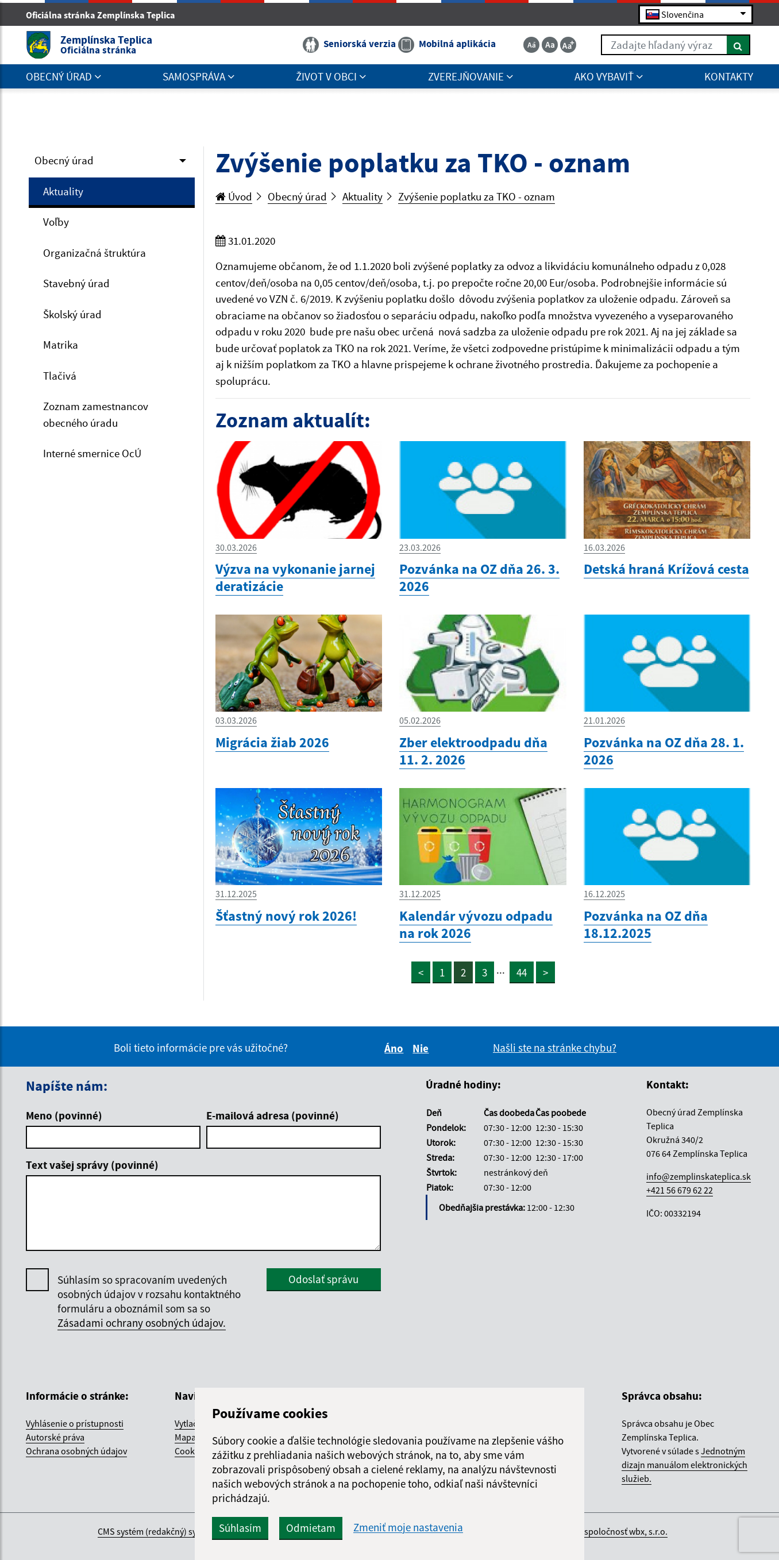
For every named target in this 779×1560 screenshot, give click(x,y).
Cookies (190, 1451)
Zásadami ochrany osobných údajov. (141, 1323)
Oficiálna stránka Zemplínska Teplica (105, 15)
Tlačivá (59, 376)
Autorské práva (55, 1437)
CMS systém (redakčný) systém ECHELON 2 (179, 1531)
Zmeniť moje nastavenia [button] (408, 1527)
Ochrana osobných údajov (76, 1451)
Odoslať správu (323, 1279)
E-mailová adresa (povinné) (272, 1115)
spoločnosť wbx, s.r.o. (626, 1531)
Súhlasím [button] (240, 1528)
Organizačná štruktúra (94, 253)
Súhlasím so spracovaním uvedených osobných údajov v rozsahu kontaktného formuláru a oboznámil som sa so (149, 1301)
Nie (422, 1048)
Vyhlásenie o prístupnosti (75, 1423)
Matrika (60, 345)
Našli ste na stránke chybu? (554, 1048)
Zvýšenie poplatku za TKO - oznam (476, 196)
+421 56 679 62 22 (679, 1190)
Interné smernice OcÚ (92, 453)
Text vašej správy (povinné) (92, 1165)
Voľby (56, 222)
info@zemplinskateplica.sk (698, 1176)
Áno (395, 1048)
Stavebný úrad (76, 283)
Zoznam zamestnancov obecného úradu (95, 414)
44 (521, 972)
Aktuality (63, 191)
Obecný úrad (64, 160)
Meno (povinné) (64, 1115)
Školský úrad (72, 314)
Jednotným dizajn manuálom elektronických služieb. (684, 1464)
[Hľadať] (738, 44)
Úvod (233, 196)
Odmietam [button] (310, 1528)
